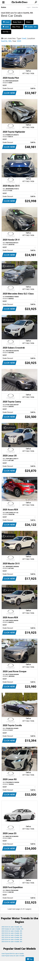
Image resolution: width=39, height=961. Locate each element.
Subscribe (35, 7)
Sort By (6, 32)
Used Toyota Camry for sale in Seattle (13, 955)
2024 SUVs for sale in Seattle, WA (12, 931)
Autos (3, 7)
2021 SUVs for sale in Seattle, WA (12, 937)
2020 (6, 27)
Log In (28, 7)
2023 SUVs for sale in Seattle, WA (12, 933)
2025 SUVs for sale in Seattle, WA (12, 927)
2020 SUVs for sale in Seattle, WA (12, 939)
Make (29, 22)
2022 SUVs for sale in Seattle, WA (12, 935)
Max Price (16, 27)
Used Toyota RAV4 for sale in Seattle (13, 953)
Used (6, 22)
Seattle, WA (31, 27)
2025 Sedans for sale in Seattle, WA (12, 929)
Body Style (18, 22)
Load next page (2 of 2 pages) (19, 909)
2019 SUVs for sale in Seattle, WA (12, 941)
